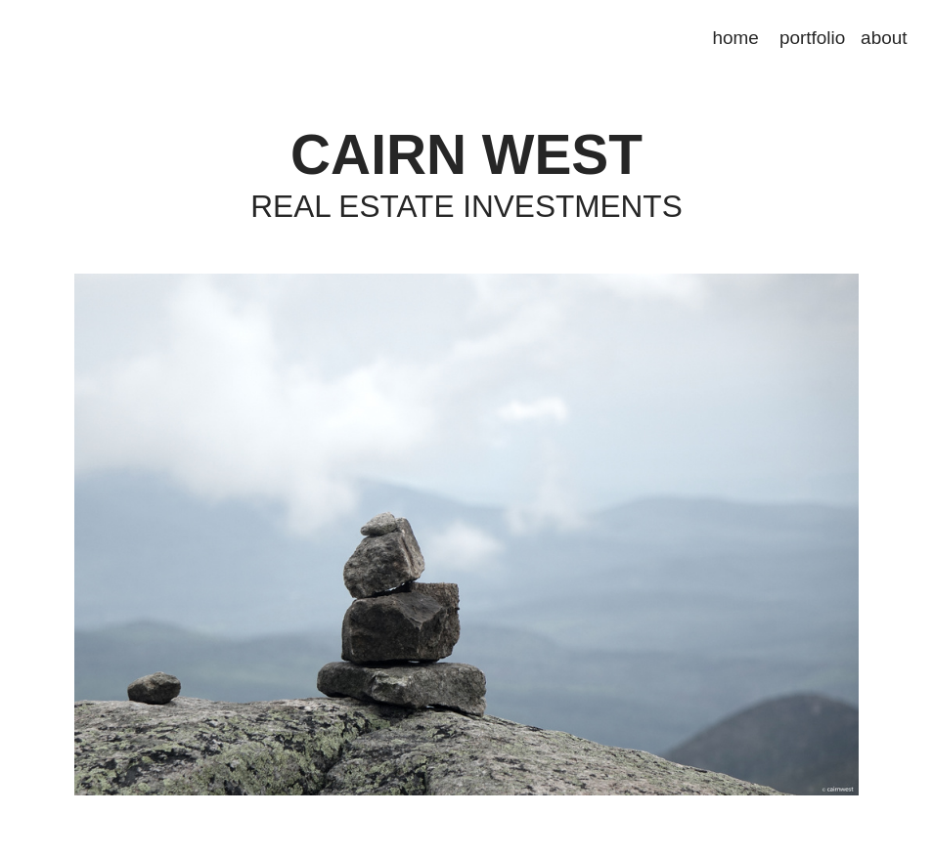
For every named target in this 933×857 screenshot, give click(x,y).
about (884, 37)
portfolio (812, 37)
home (736, 37)
